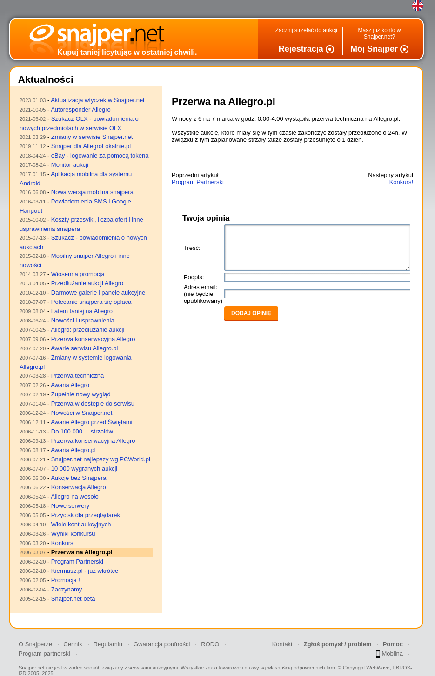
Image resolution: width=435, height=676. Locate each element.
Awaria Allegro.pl (73, 449)
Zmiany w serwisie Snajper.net (92, 136)
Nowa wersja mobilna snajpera (92, 192)
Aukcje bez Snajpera (78, 477)
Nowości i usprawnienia (82, 320)
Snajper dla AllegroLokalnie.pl (91, 146)
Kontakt (282, 644)
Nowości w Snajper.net (82, 412)
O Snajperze (35, 644)
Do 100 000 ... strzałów (82, 431)
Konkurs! (63, 542)
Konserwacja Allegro (78, 487)
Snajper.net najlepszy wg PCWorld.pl (100, 459)
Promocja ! (65, 580)
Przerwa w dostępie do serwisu (92, 403)
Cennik (72, 644)
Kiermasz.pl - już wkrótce (84, 570)
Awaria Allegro (70, 384)
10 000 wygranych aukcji (84, 468)
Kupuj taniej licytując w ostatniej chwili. (127, 52)
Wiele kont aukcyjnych (81, 524)
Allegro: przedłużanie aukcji (87, 329)
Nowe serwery (70, 505)
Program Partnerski (77, 561)
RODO (210, 644)
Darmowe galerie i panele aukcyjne (98, 292)
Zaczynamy (66, 589)
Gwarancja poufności (162, 644)
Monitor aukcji (69, 164)
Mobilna (389, 654)
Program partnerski (44, 653)
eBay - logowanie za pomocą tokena (100, 155)
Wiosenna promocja (78, 273)
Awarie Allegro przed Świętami (91, 422)
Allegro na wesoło (75, 496)
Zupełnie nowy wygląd (81, 394)
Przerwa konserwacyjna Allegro (93, 338)
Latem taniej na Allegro (82, 311)
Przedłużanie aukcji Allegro (87, 283)
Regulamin (108, 644)
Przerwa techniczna (77, 375)
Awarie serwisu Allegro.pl (84, 348)
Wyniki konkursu (73, 533)
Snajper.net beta (73, 598)
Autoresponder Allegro (81, 109)
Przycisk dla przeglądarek (85, 515)
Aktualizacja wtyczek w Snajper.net (98, 100)
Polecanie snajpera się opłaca (91, 301)
